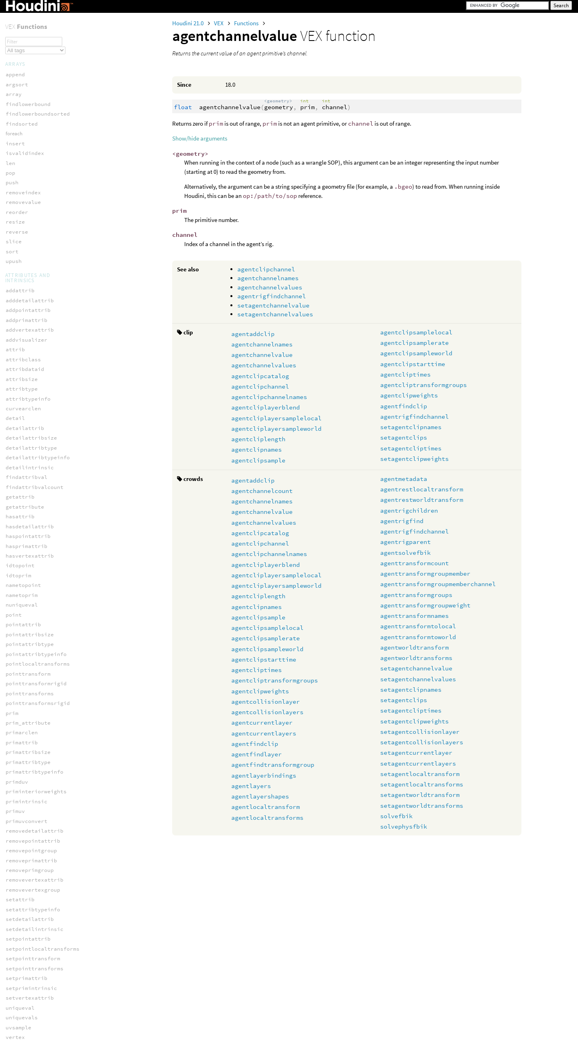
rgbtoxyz (18, 13)
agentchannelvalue (262, 355)
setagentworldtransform (420, 795)
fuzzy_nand (22, 895)
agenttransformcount (414, 563)
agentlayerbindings (263, 775)
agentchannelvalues (269, 287)
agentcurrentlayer (262, 722)
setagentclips (403, 437)
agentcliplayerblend (265, 407)
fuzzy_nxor (22, 924)
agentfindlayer (256, 754)
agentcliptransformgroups (423, 385)
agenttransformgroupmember (425, 573)
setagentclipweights (414, 458)
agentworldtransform (414, 647)
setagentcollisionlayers (421, 742)
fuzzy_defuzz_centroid (39, 885)
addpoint (18, 968)
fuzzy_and (20, 875)
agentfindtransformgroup (272, 764)
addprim (17, 978)
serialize (20, 23)
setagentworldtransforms (421, 805)
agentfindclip (403, 406)
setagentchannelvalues (275, 314)
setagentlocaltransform (420, 774)
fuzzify (17, 865)
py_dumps (18, 749)
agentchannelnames (268, 278)
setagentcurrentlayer (416, 752)
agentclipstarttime (412, 364)
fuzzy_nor (20, 905)
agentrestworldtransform (421, 499)
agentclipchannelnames (269, 397)
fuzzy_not (20, 914)
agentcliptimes (405, 374)
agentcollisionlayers (267, 712)
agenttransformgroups (416, 595)
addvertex (20, 988)
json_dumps (22, 719)
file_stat (20, 817)
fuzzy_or (18, 934)
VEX (219, 23)
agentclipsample (258, 460)
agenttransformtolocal (418, 626)
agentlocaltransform (265, 807)
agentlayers (251, 786)
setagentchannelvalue (273, 305)
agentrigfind (401, 521)
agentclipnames (256, 449)
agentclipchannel (266, 269)
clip (12, 997)
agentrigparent (405, 542)
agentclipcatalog (260, 376)
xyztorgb (18, 42)
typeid (15, 769)
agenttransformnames (414, 615)
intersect (20, 1037)
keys (12, 739)
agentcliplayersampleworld (276, 428)
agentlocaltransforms (267, 817)
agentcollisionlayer (265, 701)
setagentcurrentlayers (418, 763)
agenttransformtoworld (418, 637)
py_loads (18, 759)
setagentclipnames (411, 427)
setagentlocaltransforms (421, 784)
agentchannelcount (262, 491)
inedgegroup (23, 1027)
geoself (17, 1007)
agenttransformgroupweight (425, 605)
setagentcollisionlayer (420, 731)
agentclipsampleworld (416, 353)
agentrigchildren (409, 510)
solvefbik (396, 816)
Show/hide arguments (199, 138)
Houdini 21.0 (188, 23)
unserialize (23, 32)
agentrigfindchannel (271, 296)
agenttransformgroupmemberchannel (438, 584)
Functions (247, 23)
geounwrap (20, 1017)
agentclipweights (409, 395)
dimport (17, 793)
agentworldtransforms (416, 658)
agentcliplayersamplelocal (276, 418)
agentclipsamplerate (414, 342)
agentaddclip (253, 334)
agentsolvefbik (405, 552)
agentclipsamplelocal (416, 332)
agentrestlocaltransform (421, 489)
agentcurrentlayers (263, 733)
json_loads (22, 729)
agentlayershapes (260, 796)
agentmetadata (403, 479)
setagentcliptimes (411, 448)
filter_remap (25, 841)
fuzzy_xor (20, 944)
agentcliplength (258, 439)
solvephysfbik (403, 826)
